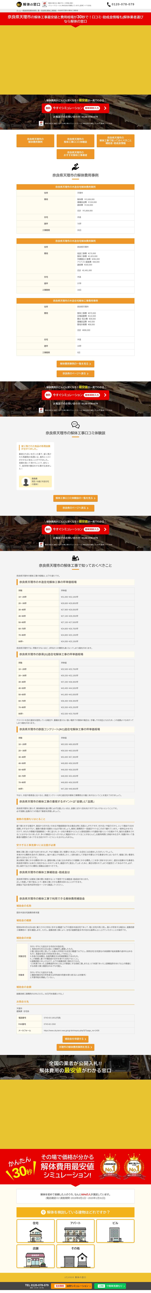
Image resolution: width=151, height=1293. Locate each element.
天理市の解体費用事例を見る (74, 1047)
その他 (75, 1248)
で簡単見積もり (110, 1286)
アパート (75, 1223)
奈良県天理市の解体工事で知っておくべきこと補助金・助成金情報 (116, 140)
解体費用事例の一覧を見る (74, 363)
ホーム (19, 10)
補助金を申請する (74, 1039)
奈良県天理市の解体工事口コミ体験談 (75, 140)
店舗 (35, 1248)
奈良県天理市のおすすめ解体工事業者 (75, 153)
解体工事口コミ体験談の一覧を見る (74, 498)
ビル (115, 1223)
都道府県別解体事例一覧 (31, 10)
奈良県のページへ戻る (74, 373)
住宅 (35, 1223)
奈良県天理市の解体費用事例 (35, 140)
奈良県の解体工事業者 (49, 10)
